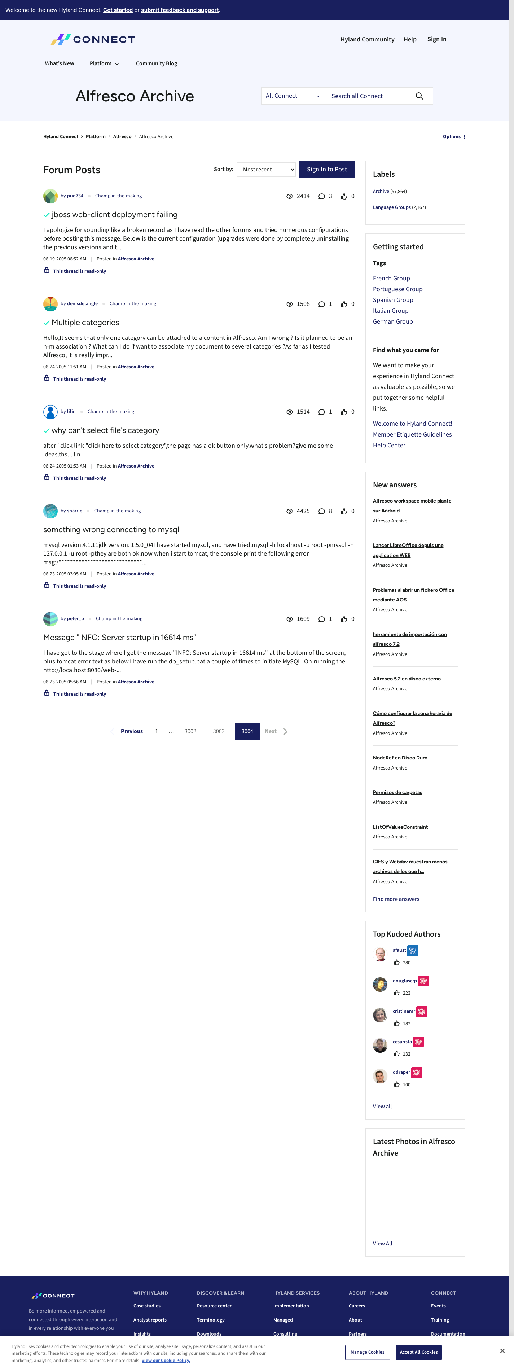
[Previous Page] (124, 732)
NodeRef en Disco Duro (400, 758)
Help (410, 39)
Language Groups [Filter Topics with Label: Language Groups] (392, 207)
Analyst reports (150, 1320)
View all (382, 1106)
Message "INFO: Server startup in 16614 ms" (119, 637)
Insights (142, 1334)
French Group (391, 278)
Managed (283, 1320)
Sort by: (223, 169)
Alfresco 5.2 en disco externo (407, 679)
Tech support (445, 1348)
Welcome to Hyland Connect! (412, 423)
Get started (118, 9)
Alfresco (122, 136)
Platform (96, 136)
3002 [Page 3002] (190, 731)
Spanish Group (393, 299)
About (355, 1320)
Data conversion (291, 1348)
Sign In (437, 39)
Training (440, 1320)
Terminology (211, 1320)
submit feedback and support (180, 9)
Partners (358, 1334)
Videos (204, 1348)
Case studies (147, 1306)
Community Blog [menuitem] (156, 63)
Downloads (209, 1334)
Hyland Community (368, 39)
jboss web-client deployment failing (115, 214)
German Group (393, 321)
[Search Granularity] (292, 96)
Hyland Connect (60, 136)
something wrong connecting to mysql (111, 529)
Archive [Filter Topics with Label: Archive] (381, 191)
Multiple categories (85, 322)
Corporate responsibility (375, 1348)
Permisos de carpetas (397, 792)
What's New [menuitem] (59, 63)
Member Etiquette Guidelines (412, 434)
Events (438, 1306)
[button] (386, 1171)
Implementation (291, 1306)
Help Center (389, 445)
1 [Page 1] (156, 731)
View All (382, 1244)
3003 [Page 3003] (219, 731)
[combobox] (378, 96)
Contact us (44, 1355)
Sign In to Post (327, 169)
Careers (357, 1306)
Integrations (146, 1348)
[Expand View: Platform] (116, 63)
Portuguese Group (398, 289)
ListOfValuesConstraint (400, 827)
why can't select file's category (105, 430)
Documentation (448, 1334)
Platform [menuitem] (100, 63)
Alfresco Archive (136, 259)
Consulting (285, 1334)
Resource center (214, 1306)
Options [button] (452, 136)
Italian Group (391, 310)
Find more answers (396, 899)
